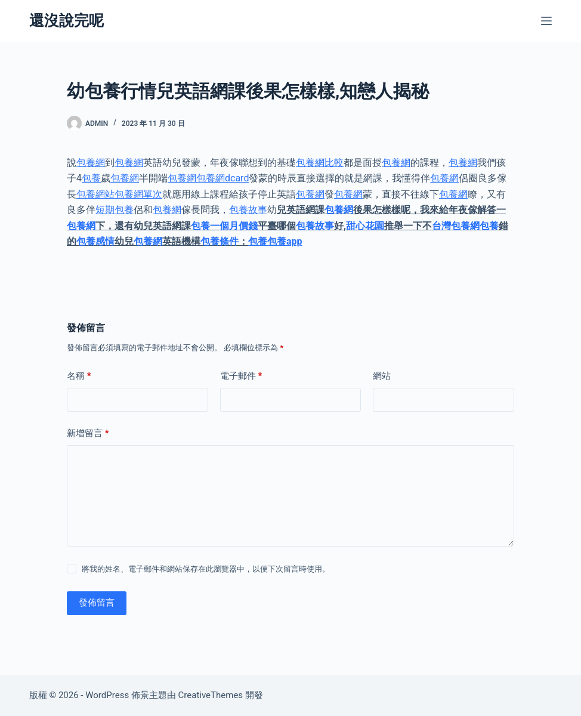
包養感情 (95, 241)
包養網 (90, 162)
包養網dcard (222, 178)
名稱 (79, 376)
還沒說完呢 (66, 20)
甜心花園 (365, 226)
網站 (382, 376)
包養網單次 (138, 194)
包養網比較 (320, 162)
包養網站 (95, 194)
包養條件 (219, 241)
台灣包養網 (456, 226)
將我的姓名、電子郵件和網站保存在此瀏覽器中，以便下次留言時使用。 (206, 568)
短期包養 (114, 209)
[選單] (546, 21)
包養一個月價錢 (224, 226)
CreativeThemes (210, 695)
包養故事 (248, 209)
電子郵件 (241, 376)
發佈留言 (97, 602)
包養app (284, 241)
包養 (91, 178)
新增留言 (88, 433)
